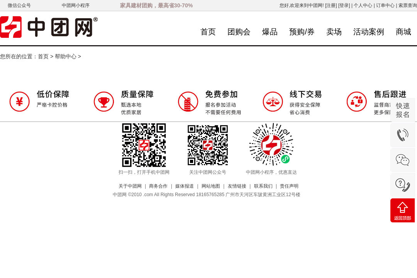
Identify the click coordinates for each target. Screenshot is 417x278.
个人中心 (363, 5)
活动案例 (368, 31)
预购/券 (302, 31)
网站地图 (211, 186)
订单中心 (385, 5)
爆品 (270, 31)
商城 (403, 31)
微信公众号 (19, 5)
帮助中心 (65, 56)
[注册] (331, 5)
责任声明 (289, 186)
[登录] (344, 5)
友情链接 (237, 186)
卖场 (334, 31)
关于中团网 (130, 186)
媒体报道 (184, 186)
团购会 (239, 31)
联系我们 (263, 186)
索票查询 (407, 5)
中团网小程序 (76, 5)
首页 (208, 31)
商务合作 (158, 186)
